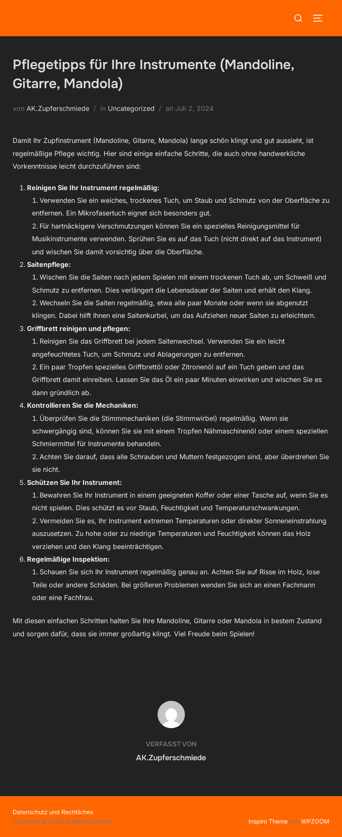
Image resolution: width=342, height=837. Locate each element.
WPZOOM (315, 820)
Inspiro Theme (268, 820)
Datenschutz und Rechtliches (53, 811)
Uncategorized (131, 108)
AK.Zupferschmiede (58, 108)
